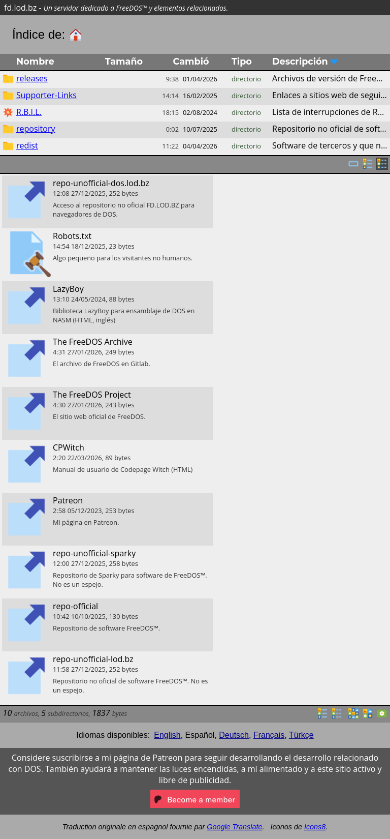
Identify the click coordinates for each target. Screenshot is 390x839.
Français (268, 735)
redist (27, 145)
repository (35, 128)
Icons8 (315, 827)
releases (32, 78)
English (167, 735)
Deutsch (234, 735)
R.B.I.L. (29, 111)
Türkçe (301, 735)
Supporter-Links (46, 95)
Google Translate (234, 827)
